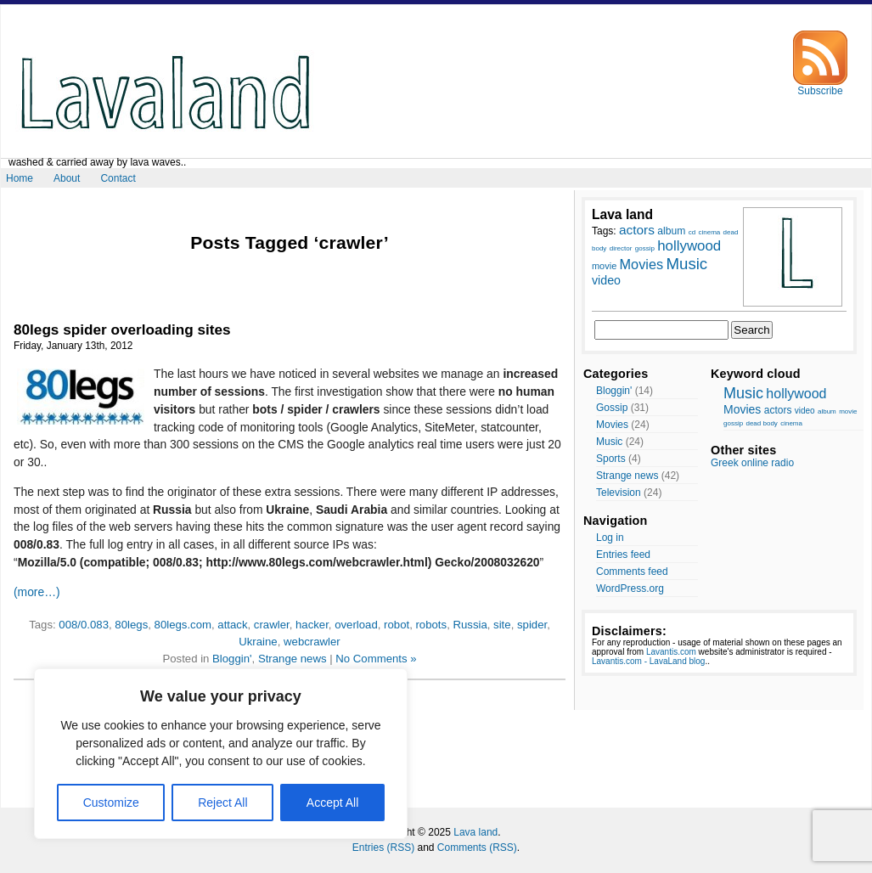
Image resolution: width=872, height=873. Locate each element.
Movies (612, 425)
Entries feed (623, 554)
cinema (791, 423)
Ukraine (258, 641)
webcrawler (312, 641)
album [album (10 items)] (671, 231)
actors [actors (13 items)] (637, 229)
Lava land (475, 832)
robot (396, 624)
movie (848, 411)
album (827, 411)
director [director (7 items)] (621, 248)
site (502, 624)
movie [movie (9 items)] (604, 266)
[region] (221, 753)
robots (431, 624)
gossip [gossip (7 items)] (645, 248)
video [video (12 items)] (606, 280)
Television (618, 492)
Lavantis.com (671, 651)
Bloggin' (232, 658)
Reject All (222, 802)
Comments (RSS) (477, 847)
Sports (611, 459)
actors (778, 410)
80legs (131, 624)
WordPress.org (630, 588)
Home (19, 178)
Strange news (292, 658)
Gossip (611, 408)
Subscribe (820, 86)
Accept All (332, 802)
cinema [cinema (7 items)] (709, 232)
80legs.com (183, 624)
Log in (610, 538)
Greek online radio (752, 463)
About (66, 178)
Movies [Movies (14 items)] (642, 264)
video (805, 410)
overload (356, 624)
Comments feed (632, 571)
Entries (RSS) (383, 847)
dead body (761, 423)
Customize (111, 802)
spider (532, 624)
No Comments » (375, 658)
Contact (117, 178)
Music (609, 442)
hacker (312, 624)
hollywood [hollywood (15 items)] (689, 246)
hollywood (796, 393)
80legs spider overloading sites (122, 329)
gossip (733, 423)
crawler (272, 624)
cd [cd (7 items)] (692, 232)
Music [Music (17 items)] (686, 264)
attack (232, 624)
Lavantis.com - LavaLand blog (648, 661)
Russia (470, 624)
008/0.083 (84, 624)
